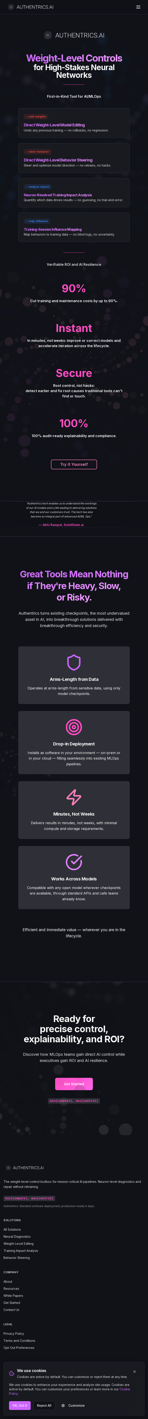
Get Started (74, 1088)
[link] (74, 123)
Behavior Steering (17, 1258)
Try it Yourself (74, 464)
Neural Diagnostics (17, 1236)
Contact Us (11, 1310)
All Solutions (12, 1229)
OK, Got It (20, 1405)
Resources (11, 1288)
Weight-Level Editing (19, 1243)
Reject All (44, 1405)
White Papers (13, 1295)
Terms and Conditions (19, 1340)
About (8, 1281)
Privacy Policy (14, 1333)
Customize (73, 1405)
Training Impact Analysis (21, 1250)
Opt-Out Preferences (19, 1348)
